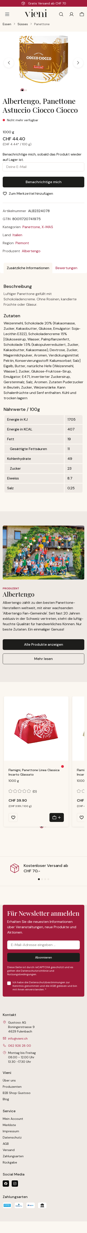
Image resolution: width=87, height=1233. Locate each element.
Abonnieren (43, 957)
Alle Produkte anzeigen (43, 644)
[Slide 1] (39, 879)
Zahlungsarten (13, 1156)
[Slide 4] (48, 879)
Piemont (22, 243)
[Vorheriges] (9, 63)
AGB (53, 986)
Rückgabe (10, 1162)
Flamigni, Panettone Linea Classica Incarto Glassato (34, 772)
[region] (43, 62)
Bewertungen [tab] (66, 268)
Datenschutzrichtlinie (35, 971)
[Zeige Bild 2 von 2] (26, 90)
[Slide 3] (45, 879)
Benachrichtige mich (44, 182)
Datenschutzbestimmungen (47, 982)
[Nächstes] (78, 63)
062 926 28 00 (19, 1046)
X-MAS (47, 227)
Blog (6, 1099)
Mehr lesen (43, 658)
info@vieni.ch (18, 1038)
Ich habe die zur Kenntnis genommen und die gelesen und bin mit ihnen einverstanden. (45, 986)
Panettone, (32, 227)
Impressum (11, 1131)
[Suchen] (61, 14)
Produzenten (12, 1087)
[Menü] (7, 14)
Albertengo (31, 251)
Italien (17, 235)
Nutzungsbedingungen (21, 974)
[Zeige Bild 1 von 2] (22, 90)
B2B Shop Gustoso (17, 1093)
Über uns (9, 1080)
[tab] (28, 268)
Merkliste (9, 1125)
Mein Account (13, 1119)
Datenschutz (12, 1137)
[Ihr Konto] (71, 14)
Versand (9, 1150)
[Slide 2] (42, 879)
